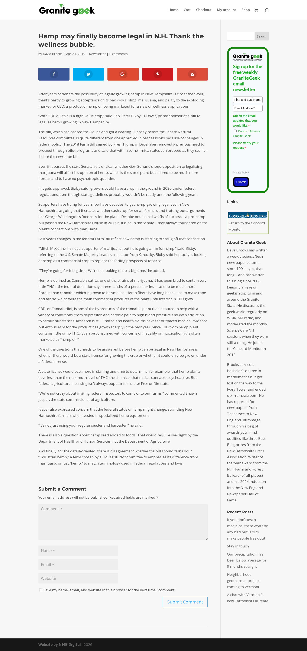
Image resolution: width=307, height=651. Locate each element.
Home (173, 10)
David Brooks (52, 54)
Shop (246, 10)
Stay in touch (238, 546)
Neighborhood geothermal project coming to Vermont (243, 580)
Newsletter (97, 54)
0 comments (118, 54)
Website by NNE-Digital (59, 644)
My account (226, 10)
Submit (241, 182)
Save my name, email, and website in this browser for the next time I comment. (109, 589)
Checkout (203, 10)
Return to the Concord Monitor (247, 223)
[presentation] (265, 159)
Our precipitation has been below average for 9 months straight (246, 560)
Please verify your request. (246, 145)
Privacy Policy (241, 172)
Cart (187, 10)
